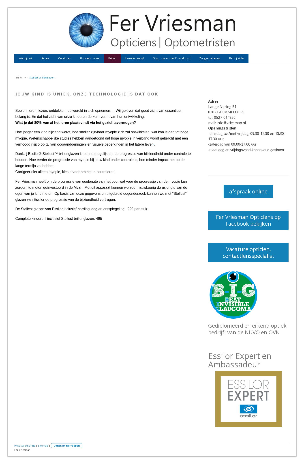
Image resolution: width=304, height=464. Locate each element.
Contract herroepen (67, 445)
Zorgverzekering (209, 58)
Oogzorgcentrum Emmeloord (171, 58)
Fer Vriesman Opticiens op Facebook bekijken (248, 220)
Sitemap (43, 445)
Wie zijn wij (25, 58)
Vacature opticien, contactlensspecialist (248, 252)
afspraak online (248, 191)
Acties (45, 58)
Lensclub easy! (134, 58)
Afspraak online (89, 58)
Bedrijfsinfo (236, 58)
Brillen (112, 58)
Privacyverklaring (24, 445)
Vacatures (64, 58)
